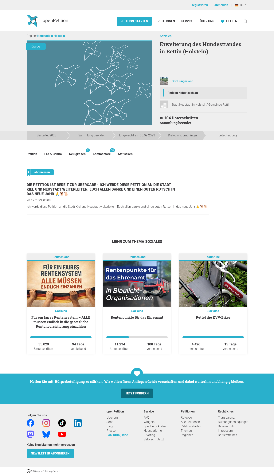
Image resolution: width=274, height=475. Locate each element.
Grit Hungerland (182, 81)
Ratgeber (187, 417)
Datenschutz (226, 426)
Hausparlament (154, 430)
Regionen (187, 435)
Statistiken (125, 154)
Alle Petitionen (190, 422)
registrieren (200, 5)
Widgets (149, 422)
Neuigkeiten (77, 152)
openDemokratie (155, 426)
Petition (32, 154)
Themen (186, 430)
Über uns (113, 417)
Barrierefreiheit (227, 435)
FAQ (146, 417)
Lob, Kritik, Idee (117, 435)
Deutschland (61, 257)
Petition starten (134, 21)
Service (187, 21)
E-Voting (149, 435)
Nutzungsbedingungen (233, 422)
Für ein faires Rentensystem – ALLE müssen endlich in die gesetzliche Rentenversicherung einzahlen (60, 322)
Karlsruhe (213, 257)
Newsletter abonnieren (50, 453)
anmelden (221, 5)
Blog (110, 426)
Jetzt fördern (137, 393)
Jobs (110, 422)
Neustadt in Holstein (51, 36)
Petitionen (167, 21)
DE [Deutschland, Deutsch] (239, 5)
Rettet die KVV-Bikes (213, 317)
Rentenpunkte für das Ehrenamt (137, 317)
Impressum (225, 430)
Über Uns (207, 21)
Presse (111, 430)
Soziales (165, 36)
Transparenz (226, 417)
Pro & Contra (53, 154)
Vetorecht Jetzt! (154, 439)
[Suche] (246, 21)
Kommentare (102, 152)
